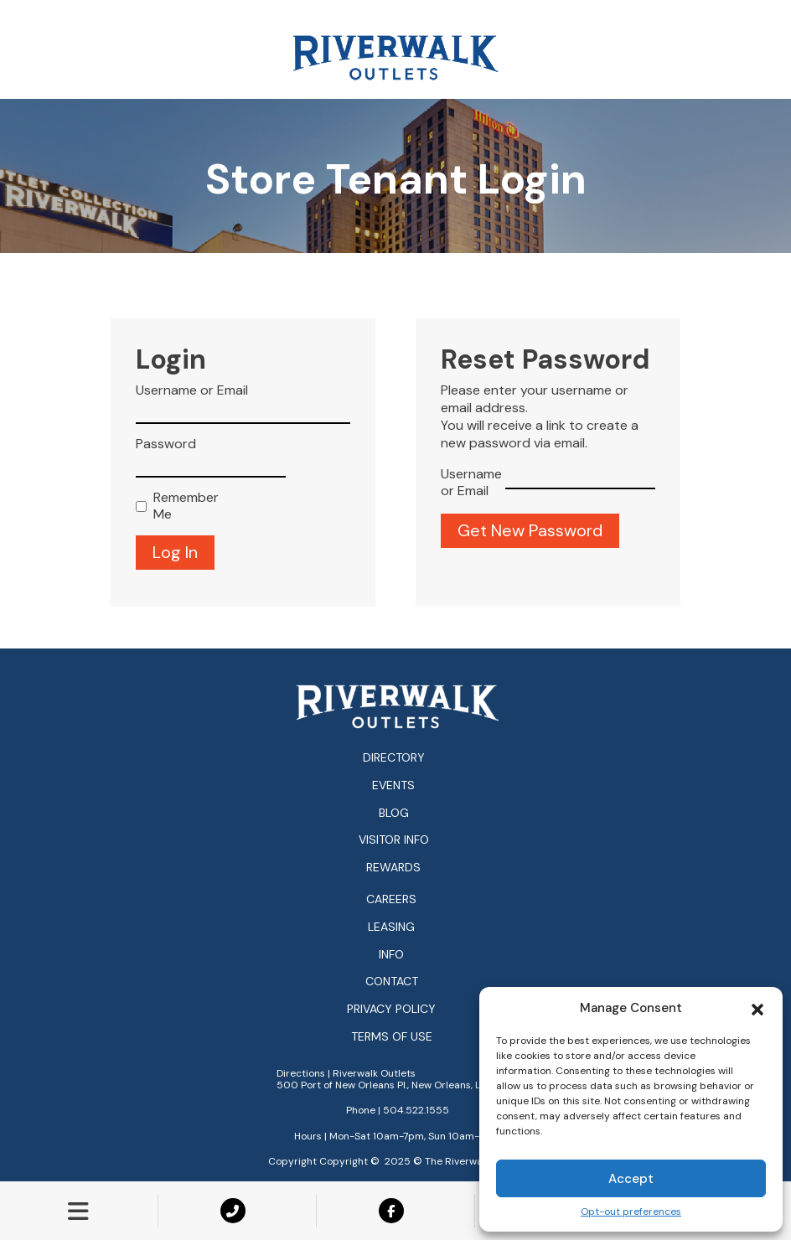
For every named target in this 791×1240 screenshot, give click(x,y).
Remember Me (182, 506)
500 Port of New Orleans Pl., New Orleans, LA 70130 (398, 1085)
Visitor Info (394, 839)
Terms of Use (391, 1037)
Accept (631, 1178)
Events (393, 785)
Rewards (393, 867)
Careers (391, 899)
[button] (757, 1008)
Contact (391, 981)
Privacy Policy (391, 1009)
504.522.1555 (416, 1110)
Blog (394, 812)
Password (166, 444)
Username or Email (192, 390)
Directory (394, 757)
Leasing (391, 927)
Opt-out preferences (631, 1212)
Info (391, 955)
